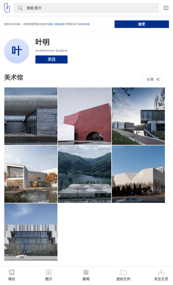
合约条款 (49, 24)
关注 (52, 59)
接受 (141, 24)
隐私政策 (60, 24)
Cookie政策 (83, 24)
